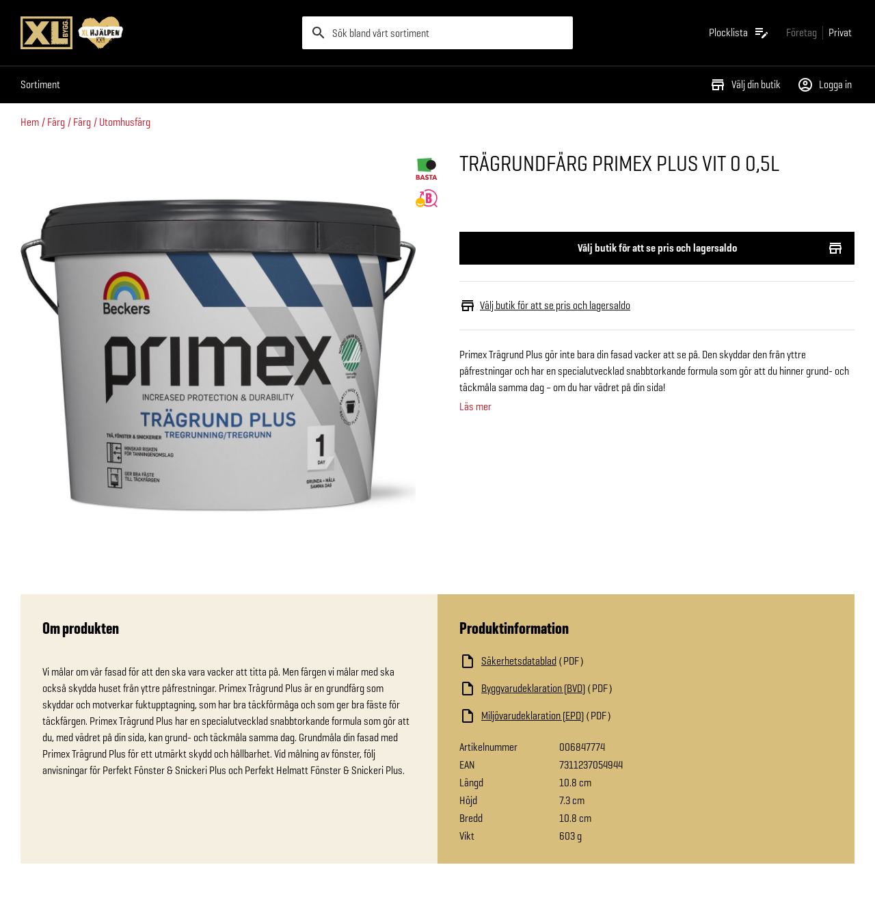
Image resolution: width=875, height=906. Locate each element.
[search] (437, 32)
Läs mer (475, 406)
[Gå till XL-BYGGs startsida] (156, 32)
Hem (30, 122)
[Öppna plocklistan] (739, 32)
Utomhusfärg (124, 122)
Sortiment (40, 84)
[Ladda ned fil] (596, 661)
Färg (56, 122)
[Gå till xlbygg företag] (801, 32)
